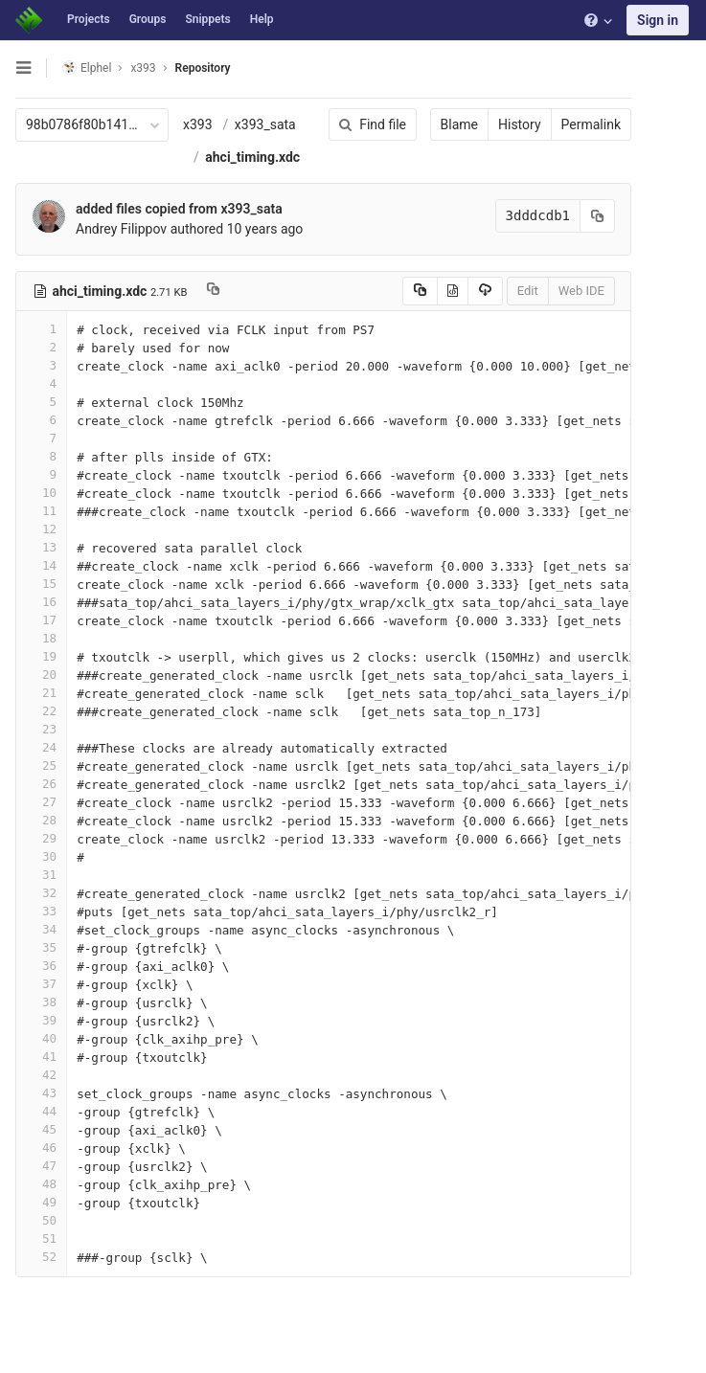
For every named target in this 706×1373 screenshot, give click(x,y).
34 (41, 929)
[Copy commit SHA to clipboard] (598, 216)
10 (41, 492)
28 (41, 820)
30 (41, 856)
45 (41, 1129)
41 (41, 1056)
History (519, 124)
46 (41, 1147)
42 (41, 1075)
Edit (527, 290)
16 (41, 602)
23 (41, 729)
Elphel (86, 67)
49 (41, 1202)
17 (41, 620)
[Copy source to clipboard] (420, 291)
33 (41, 911)
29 (41, 838)
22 (41, 711)
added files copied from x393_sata (179, 208)
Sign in (657, 20)
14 (41, 565)
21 (41, 693)
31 (41, 874)
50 (41, 1220)
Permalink (591, 124)
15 (41, 583)
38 (41, 1002)
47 (41, 1166)
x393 (198, 124)
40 (41, 1038)
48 (41, 1184)
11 (41, 511)
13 (41, 547)
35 (41, 947)
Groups (148, 19)
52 (41, 1256)
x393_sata (265, 124)
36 (41, 965)
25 (41, 765)
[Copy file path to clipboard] (213, 291)
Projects (88, 19)
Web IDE (581, 290)
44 (41, 1111)
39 (41, 1020)
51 (41, 1238)
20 (41, 674)
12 (41, 529)
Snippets (207, 19)
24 (41, 747)
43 (41, 1093)
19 (41, 656)
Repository (203, 68)
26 (41, 784)
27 (41, 802)
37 (41, 984)
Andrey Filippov (121, 228)
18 (41, 638)
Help (262, 19)
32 (41, 893)
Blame (459, 124)
